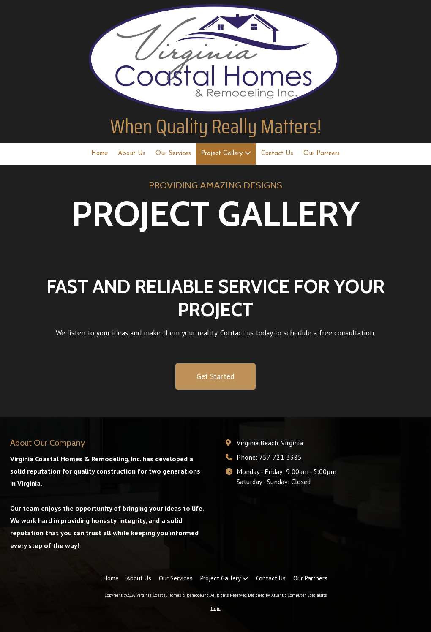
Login (216, 608)
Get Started (215, 376)
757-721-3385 (280, 456)
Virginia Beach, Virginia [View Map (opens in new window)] (270, 442)
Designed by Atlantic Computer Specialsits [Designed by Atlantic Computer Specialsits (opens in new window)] (287, 595)
